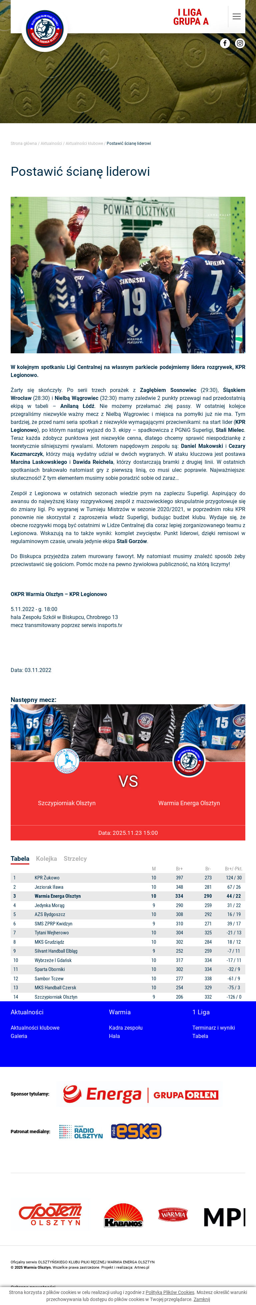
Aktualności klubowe (84, 143)
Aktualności (51, 143)
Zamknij (202, 1299)
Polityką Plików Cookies (170, 1292)
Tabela (200, 1036)
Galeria (19, 1036)
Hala (114, 1036)
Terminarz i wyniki (213, 1028)
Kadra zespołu (126, 1028)
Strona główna (24, 143)
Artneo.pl (141, 1267)
